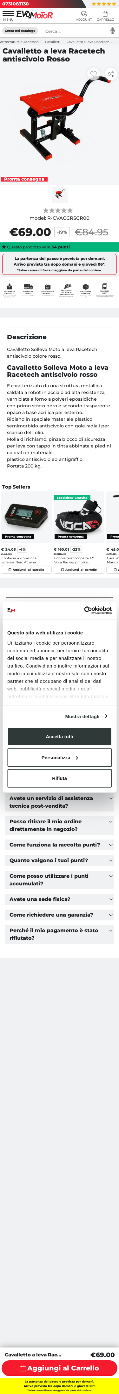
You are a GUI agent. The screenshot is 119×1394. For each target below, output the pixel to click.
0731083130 (15, 4)
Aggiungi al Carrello (63, 1368)
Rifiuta (59, 778)
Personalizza (60, 757)
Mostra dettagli (82, 716)
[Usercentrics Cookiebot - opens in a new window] (85, 610)
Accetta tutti (59, 736)
